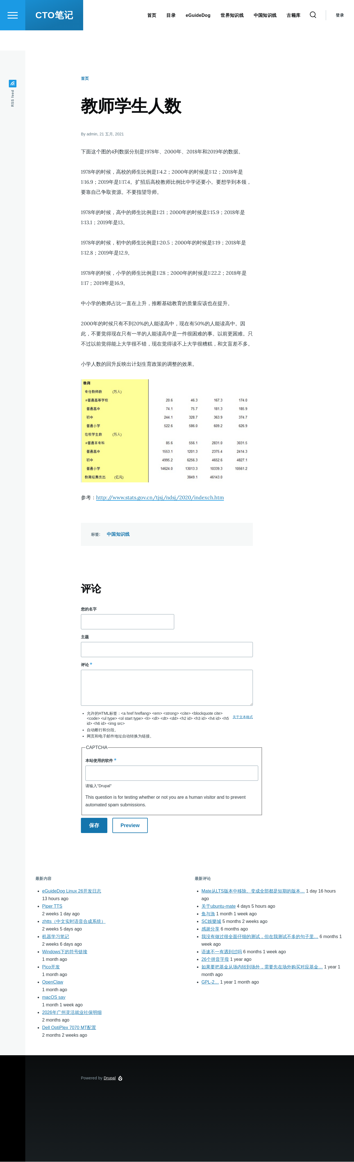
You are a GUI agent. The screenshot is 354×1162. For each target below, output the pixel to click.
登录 (340, 35)
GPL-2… (210, 982)
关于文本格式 (243, 717)
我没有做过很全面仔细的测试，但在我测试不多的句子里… (259, 936)
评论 (85, 665)
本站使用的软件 (99, 761)
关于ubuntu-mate (218, 906)
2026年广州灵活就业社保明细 (72, 1012)
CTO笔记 (54, 35)
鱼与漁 (208, 914)
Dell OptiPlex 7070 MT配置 (69, 1027)
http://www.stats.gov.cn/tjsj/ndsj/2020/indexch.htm (160, 497)
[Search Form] (313, 35)
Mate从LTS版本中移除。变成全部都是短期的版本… (253, 891)
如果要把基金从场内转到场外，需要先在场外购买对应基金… (262, 967)
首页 (85, 78)
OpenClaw (52, 982)
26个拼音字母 (215, 959)
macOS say (53, 997)
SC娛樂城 (211, 921)
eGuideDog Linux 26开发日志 (71, 891)
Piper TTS (52, 906)
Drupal (110, 1078)
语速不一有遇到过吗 (221, 952)
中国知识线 (118, 534)
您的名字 (89, 609)
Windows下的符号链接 (64, 952)
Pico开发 (51, 967)
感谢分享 (210, 929)
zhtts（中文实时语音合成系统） (74, 921)
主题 (85, 637)
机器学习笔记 (55, 936)
